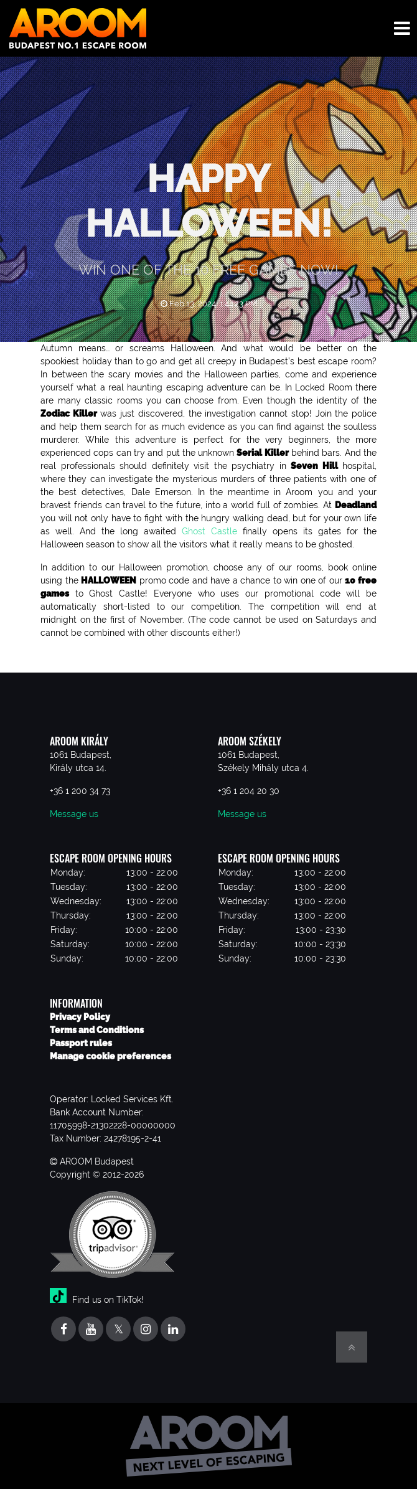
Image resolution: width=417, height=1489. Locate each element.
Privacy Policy (80, 1017)
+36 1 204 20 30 (248, 791)
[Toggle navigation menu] (402, 28)
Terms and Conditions (97, 1030)
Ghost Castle (209, 531)
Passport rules (81, 1043)
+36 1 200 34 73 (80, 791)
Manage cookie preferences (110, 1056)
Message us (74, 814)
